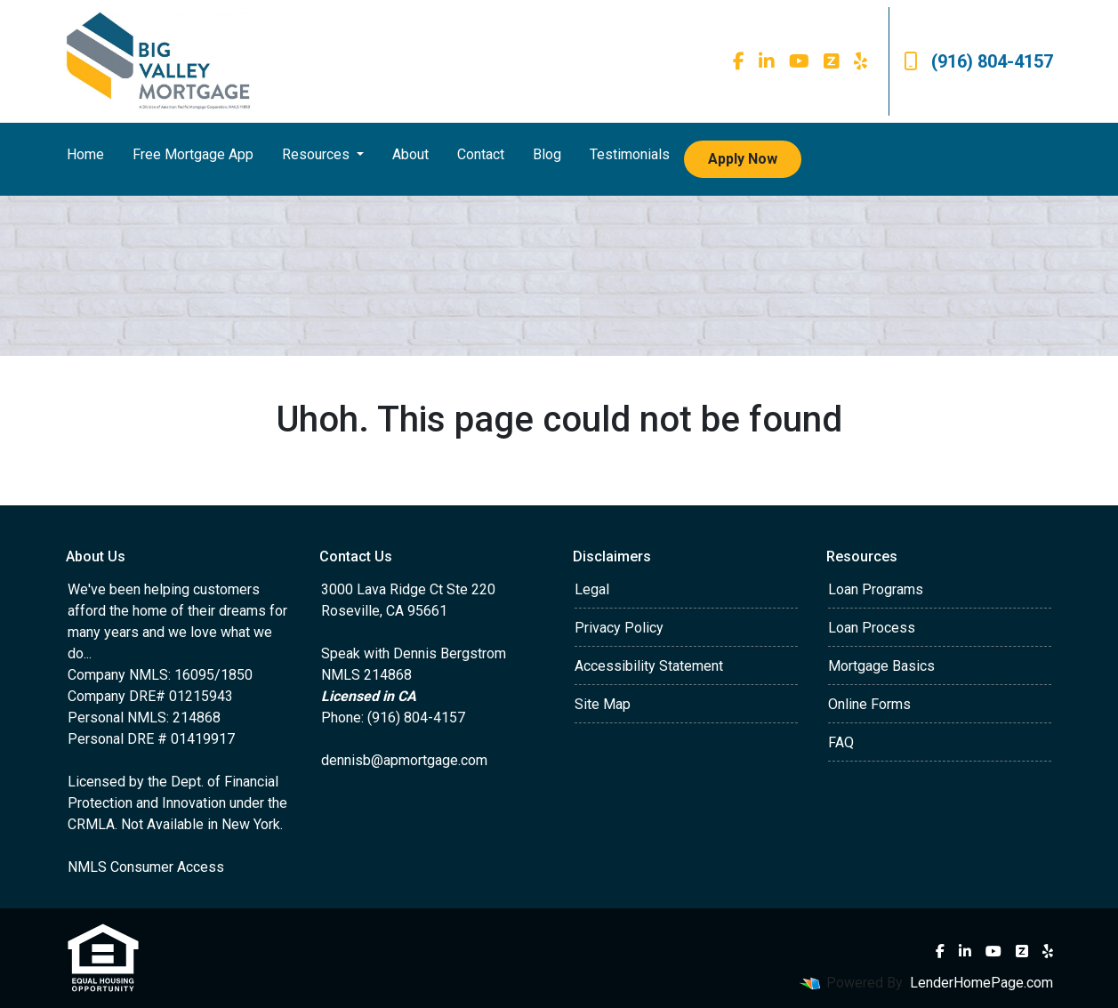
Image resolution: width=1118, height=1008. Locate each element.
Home (85, 154)
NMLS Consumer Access (146, 867)
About (410, 154)
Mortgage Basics (881, 665)
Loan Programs (875, 589)
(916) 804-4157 (978, 61)
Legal (592, 589)
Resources (317, 154)
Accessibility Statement (649, 665)
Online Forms (869, 704)
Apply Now (742, 158)
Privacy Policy (619, 627)
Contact (480, 154)
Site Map (603, 704)
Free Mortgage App (193, 154)
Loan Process (871, 627)
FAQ (841, 742)
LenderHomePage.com (981, 982)
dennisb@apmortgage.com (404, 760)
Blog (547, 154)
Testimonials (630, 154)
